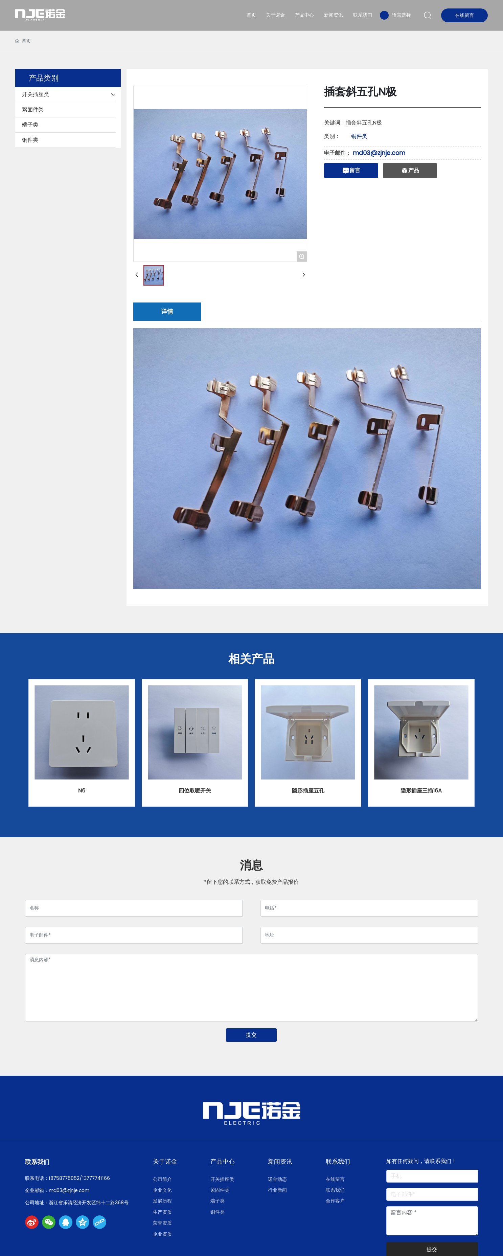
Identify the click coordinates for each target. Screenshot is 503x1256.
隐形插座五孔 (308, 790)
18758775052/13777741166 (79, 1178)
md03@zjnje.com (379, 153)
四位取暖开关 (195, 790)
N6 (81, 790)
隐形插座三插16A (421, 790)
